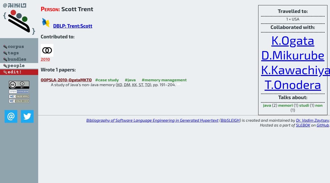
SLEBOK (303, 125)
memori (285, 105)
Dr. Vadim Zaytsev (312, 120)
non (319, 105)
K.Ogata (292, 40)
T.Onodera (293, 84)
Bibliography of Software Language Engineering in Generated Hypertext (152, 120)
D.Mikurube (292, 54)
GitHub (323, 125)
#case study (107, 79)
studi (304, 105)
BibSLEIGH (230, 120)
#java (130, 79)
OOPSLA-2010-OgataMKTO (66, 79)
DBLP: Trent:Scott (72, 26)
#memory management (164, 79)
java (267, 105)
